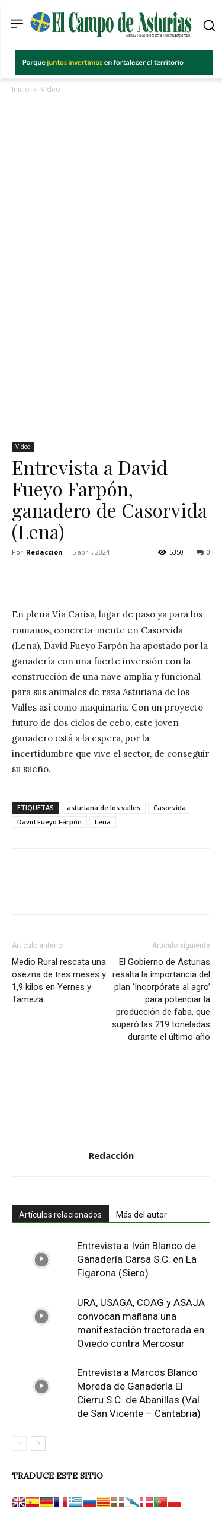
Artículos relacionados (60, 1214)
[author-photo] (111, 1138)
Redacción (44, 551)
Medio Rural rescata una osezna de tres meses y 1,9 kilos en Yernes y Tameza (59, 981)
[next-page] (38, 1443)
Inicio (21, 89)
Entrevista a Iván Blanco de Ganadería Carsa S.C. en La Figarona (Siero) (137, 1259)
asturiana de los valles (103, 807)
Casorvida (169, 807)
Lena (103, 821)
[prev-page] (19, 1443)
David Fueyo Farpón (49, 821)
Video (50, 89)
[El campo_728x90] (114, 71)
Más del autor (141, 1214)
